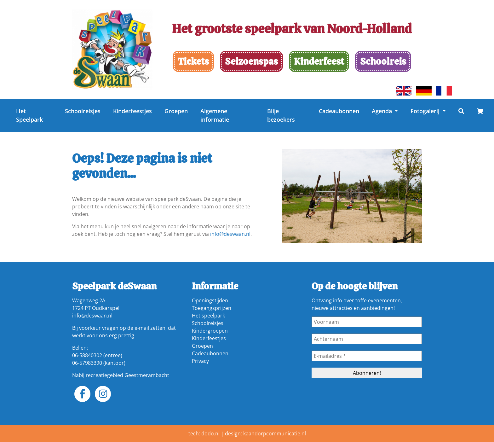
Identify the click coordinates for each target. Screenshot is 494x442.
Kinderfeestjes (132, 111)
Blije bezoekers (281, 115)
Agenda (382, 111)
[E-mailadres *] (367, 356)
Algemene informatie (214, 115)
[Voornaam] (367, 322)
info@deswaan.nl (230, 233)
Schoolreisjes (83, 111)
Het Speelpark (29, 115)
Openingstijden (210, 300)
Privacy (200, 361)
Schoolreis (383, 61)
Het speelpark (208, 315)
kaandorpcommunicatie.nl (274, 433)
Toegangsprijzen (211, 308)
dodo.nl (210, 433)
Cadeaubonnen (339, 111)
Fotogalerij (426, 111)
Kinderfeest (319, 61)
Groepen (176, 111)
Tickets (193, 61)
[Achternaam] (367, 339)
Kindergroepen (210, 330)
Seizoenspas (251, 61)
